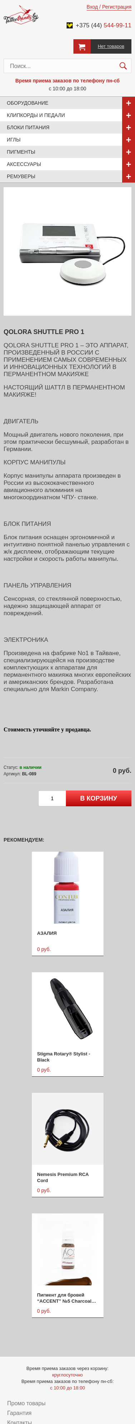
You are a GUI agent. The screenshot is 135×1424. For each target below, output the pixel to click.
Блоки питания (28, 127)
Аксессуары (24, 164)
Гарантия (19, 1413)
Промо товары (26, 1403)
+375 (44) (104, 25)
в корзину (98, 798)
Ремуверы (21, 176)
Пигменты (21, 152)
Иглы (13, 140)
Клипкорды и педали (36, 115)
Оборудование (27, 103)
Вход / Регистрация (109, 7)
